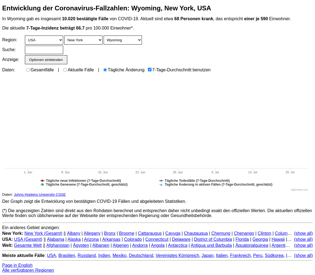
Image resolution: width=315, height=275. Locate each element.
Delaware (181, 239)
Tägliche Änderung (123, 70)
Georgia (260, 239)
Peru (257, 255)
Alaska (74, 239)
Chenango (244, 233)
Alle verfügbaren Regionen (28, 270)
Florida (242, 239)
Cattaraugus (150, 233)
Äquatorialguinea (251, 245)
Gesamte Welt (28, 245)
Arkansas (111, 239)
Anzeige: (10, 59)
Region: (9, 39)
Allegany (92, 233)
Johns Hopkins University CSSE (40, 194)
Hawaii (278, 239)
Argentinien (283, 245)
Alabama (55, 239)
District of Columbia (213, 239)
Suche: (9, 49)
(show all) (303, 233)
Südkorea (274, 255)
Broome (126, 233)
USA (51, 255)
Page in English (17, 265)
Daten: (8, 70)
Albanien (100, 245)
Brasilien (66, 255)
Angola (158, 245)
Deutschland (141, 255)
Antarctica (177, 245)
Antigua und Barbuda (211, 245)
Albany (73, 233)
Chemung (220, 233)
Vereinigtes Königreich (177, 255)
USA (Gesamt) (28, 239)
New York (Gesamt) (43, 233)
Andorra (140, 245)
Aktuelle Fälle (78, 70)
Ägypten (81, 245)
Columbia (284, 233)
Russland (87, 255)
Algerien (121, 245)
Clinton (264, 233)
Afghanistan (57, 245)
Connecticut (156, 239)
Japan (208, 255)
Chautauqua (196, 233)
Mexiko (120, 255)
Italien (222, 255)
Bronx (109, 233)
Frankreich (240, 255)
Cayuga (172, 233)
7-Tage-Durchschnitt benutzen (179, 70)
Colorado (133, 239)
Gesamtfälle (40, 70)
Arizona (91, 239)
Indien (104, 255)
